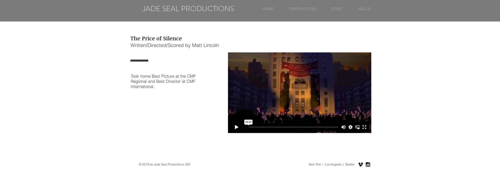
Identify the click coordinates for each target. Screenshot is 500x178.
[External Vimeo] (299, 92)
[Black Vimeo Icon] (360, 164)
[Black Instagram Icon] (368, 164)
